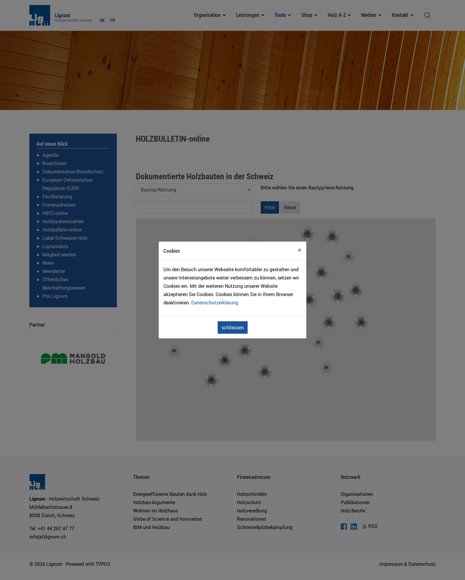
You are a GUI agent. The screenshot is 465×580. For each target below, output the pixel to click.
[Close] (299, 250)
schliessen (233, 327)
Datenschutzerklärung (214, 302)
